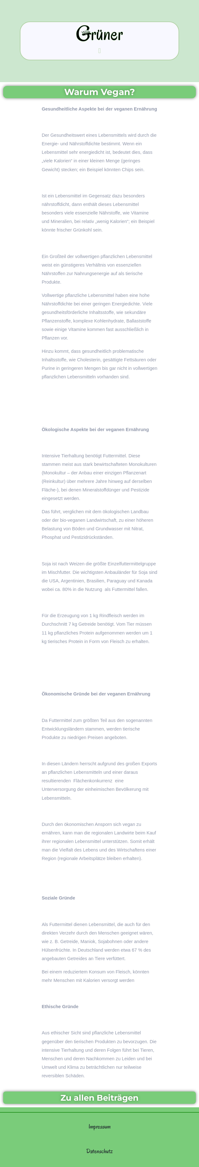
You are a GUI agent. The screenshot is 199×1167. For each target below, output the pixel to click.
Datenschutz (99, 1151)
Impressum (99, 1126)
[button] (99, 51)
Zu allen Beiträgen (99, 1097)
